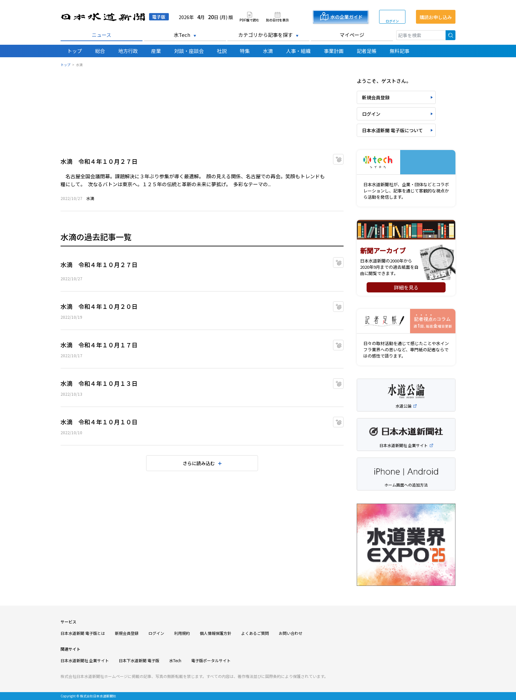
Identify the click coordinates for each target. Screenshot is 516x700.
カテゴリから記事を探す (265, 34)
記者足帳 (366, 50)
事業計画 (334, 50)
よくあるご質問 (255, 633)
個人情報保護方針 (215, 633)
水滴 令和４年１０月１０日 (99, 421)
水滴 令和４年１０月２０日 (99, 306)
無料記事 (399, 50)
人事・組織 (298, 50)
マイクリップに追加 (343, 157)
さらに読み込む (199, 463)
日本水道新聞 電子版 (115, 17)
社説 (222, 50)
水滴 (268, 50)
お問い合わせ (290, 633)
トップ (74, 50)
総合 (100, 50)
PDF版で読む (249, 19)
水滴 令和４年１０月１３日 (99, 383)
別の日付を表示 (277, 19)
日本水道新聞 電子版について (392, 130)
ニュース (101, 34)
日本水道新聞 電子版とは (83, 633)
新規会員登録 (376, 97)
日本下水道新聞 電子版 (139, 660)
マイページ (352, 34)
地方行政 (128, 50)
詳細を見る (406, 287)
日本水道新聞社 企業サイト (85, 660)
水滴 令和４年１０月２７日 (99, 161)
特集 (245, 50)
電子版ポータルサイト (211, 660)
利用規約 (182, 633)
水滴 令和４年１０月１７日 (99, 344)
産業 (156, 50)
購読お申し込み (436, 17)
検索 (450, 35)
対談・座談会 (189, 50)
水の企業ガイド (346, 16)
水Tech (182, 34)
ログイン (392, 20)
